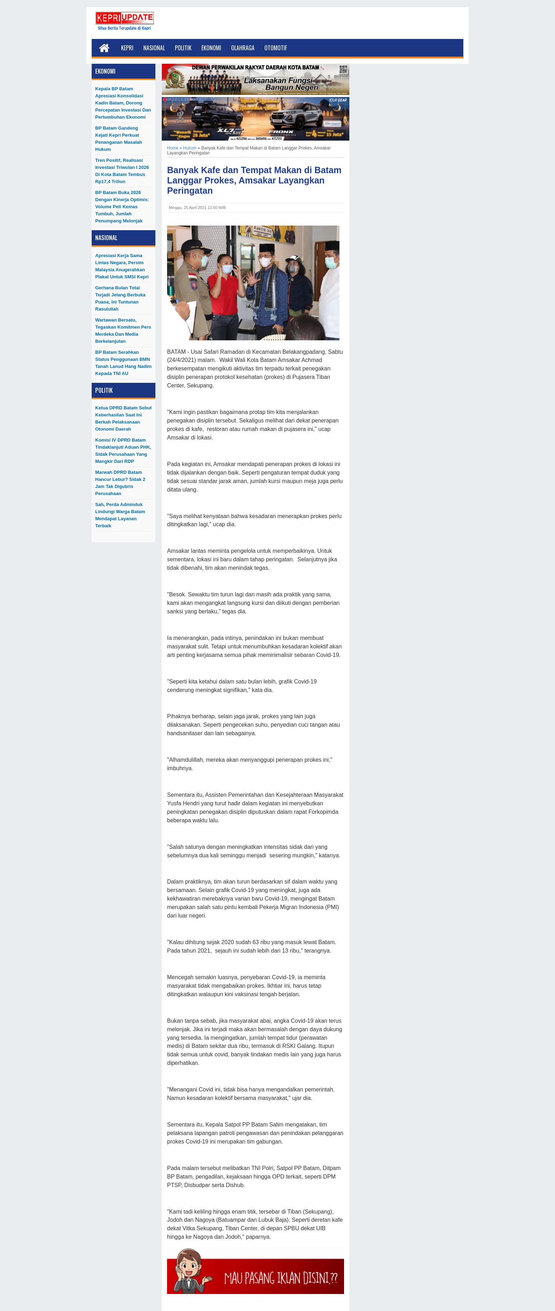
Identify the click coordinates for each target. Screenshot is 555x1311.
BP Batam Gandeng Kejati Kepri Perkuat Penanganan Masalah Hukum (118, 138)
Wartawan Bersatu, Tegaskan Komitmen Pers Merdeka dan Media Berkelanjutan (123, 330)
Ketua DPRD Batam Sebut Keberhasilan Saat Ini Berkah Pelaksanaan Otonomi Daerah (123, 418)
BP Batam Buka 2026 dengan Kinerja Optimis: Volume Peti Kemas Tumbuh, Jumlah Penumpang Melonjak (122, 206)
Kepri (127, 48)
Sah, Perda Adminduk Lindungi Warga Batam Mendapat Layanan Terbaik (120, 515)
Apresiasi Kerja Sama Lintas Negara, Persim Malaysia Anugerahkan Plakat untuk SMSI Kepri (122, 266)
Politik (183, 48)
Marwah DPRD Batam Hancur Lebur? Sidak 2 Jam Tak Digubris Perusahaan (120, 483)
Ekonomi (211, 48)
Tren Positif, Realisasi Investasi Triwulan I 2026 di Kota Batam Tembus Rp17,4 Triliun (122, 171)
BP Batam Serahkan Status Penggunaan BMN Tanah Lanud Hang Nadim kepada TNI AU (123, 363)
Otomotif (275, 48)
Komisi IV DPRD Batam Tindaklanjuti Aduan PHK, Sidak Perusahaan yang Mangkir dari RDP (123, 450)
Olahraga (242, 48)
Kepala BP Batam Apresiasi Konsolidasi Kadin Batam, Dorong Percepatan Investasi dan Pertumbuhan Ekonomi (123, 103)
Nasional (154, 48)
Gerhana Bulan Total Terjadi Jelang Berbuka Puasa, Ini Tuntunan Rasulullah (120, 298)
